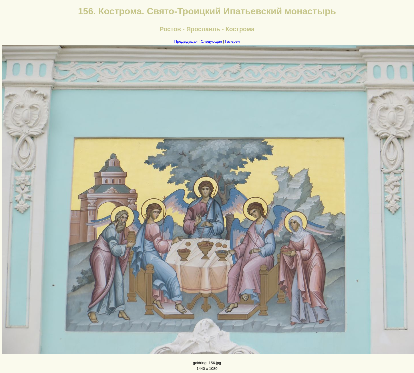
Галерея (232, 41)
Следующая (211, 41)
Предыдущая (186, 41)
